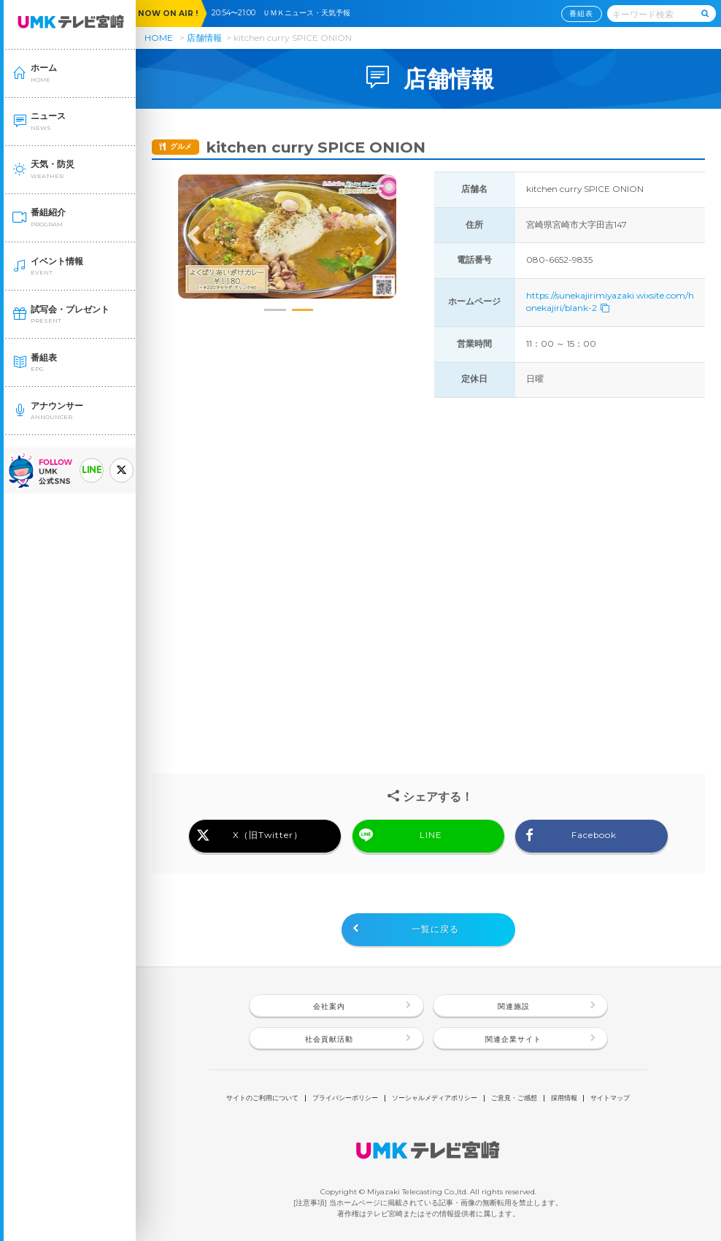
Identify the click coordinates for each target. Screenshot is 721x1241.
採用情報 (564, 1098)
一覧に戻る (435, 929)
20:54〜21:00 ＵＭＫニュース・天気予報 (285, 13)
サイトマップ (610, 1098)
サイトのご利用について (262, 1098)
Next (381, 236)
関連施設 (514, 1006)
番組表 (581, 13)
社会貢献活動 (329, 1039)
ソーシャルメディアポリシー (434, 1098)
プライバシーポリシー (345, 1098)
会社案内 (329, 1006)
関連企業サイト (513, 1039)
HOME (158, 37)
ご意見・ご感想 (514, 1098)
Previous (193, 236)
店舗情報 (204, 37)
